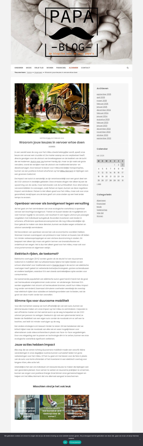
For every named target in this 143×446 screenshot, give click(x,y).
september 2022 (104, 138)
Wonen (50, 67)
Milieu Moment (66, 171)
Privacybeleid (75, 442)
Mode (28, 67)
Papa (49, 138)
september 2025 (104, 94)
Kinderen (19, 67)
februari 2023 (102, 122)
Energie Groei (58, 265)
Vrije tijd (39, 67)
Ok (65, 442)
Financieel (61, 67)
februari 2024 (102, 113)
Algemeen (73, 67)
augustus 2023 (103, 119)
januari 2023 (102, 125)
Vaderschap (102, 210)
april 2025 (101, 97)
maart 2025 (102, 100)
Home (29, 72)
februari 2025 (102, 104)
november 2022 (103, 132)
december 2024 (104, 110)
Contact (85, 67)
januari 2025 (102, 107)
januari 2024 (102, 116)
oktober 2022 (102, 135)
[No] (140, 439)
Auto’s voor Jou (37, 161)
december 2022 (104, 129)
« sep (99, 184)
